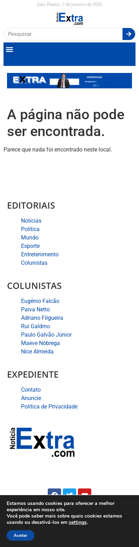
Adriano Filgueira (42, 318)
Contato (31, 389)
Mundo (30, 237)
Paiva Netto (35, 309)
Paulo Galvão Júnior (46, 334)
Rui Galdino (35, 326)
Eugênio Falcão (40, 301)
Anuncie (31, 398)
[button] (9, 49)
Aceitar (20, 535)
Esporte (30, 246)
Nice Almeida (37, 351)
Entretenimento (40, 254)
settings (78, 522)
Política (30, 229)
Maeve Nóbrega (40, 343)
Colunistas (34, 262)
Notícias (31, 220)
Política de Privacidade (49, 406)
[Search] (129, 34)
